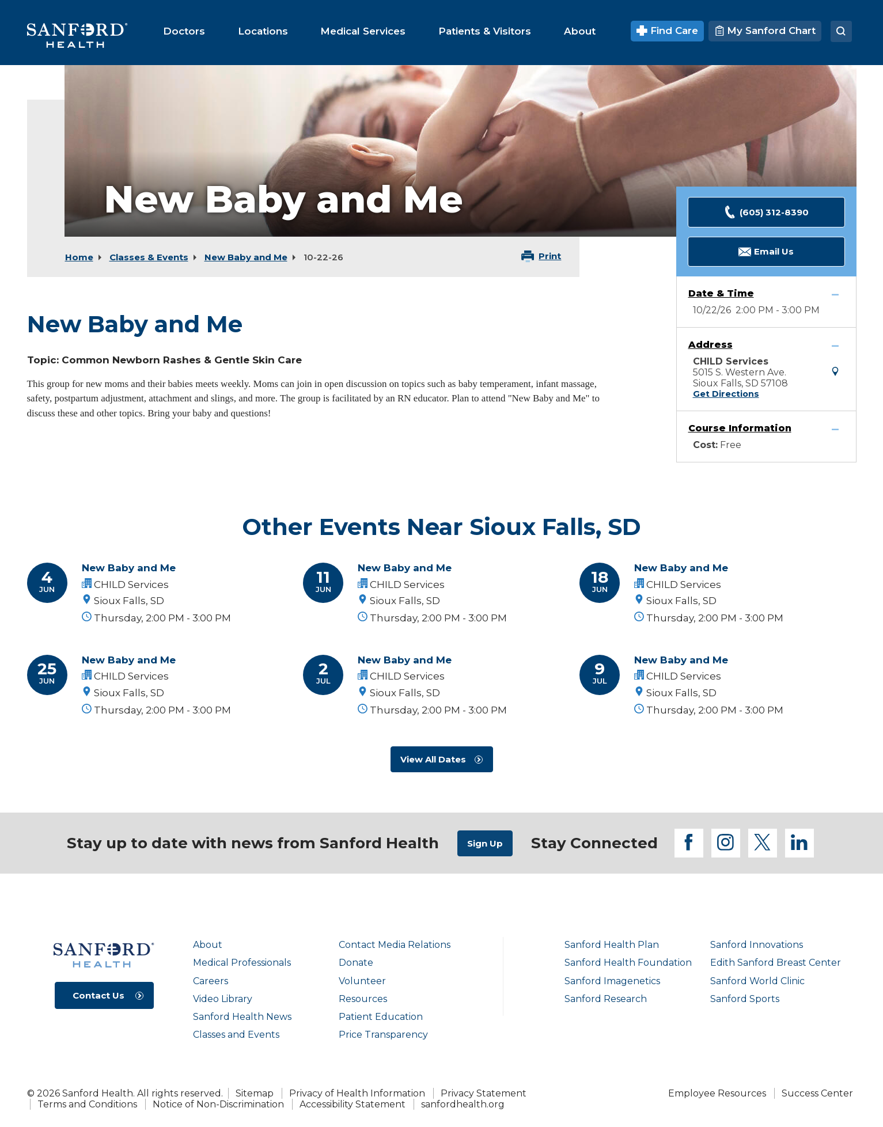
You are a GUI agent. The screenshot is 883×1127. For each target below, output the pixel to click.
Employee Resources (717, 1093)
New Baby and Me (245, 257)
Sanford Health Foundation (628, 962)
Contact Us (98, 995)
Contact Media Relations (394, 944)
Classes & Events (148, 257)
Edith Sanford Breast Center (775, 962)
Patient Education (381, 1016)
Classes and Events (236, 1034)
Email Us (766, 252)
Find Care (667, 30)
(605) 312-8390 (766, 212)
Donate (356, 962)
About (207, 944)
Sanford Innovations (756, 944)
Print (550, 256)
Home (79, 257)
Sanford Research (605, 998)
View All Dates (433, 759)
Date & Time (721, 293)
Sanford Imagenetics (612, 981)
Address (710, 344)
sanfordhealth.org (463, 1104)
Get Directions (726, 394)
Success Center (817, 1093)
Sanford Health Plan (611, 944)
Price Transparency (383, 1034)
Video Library (222, 998)
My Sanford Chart (765, 30)
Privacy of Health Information (357, 1093)
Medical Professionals (242, 962)
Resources (363, 998)
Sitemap (255, 1093)
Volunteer (362, 981)
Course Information (739, 428)
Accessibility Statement (353, 1104)
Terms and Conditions (87, 1104)
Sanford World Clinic (757, 981)
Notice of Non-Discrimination (218, 1104)
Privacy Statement (483, 1093)
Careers (210, 981)
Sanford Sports (744, 998)
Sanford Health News (242, 1016)
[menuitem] (184, 31)
